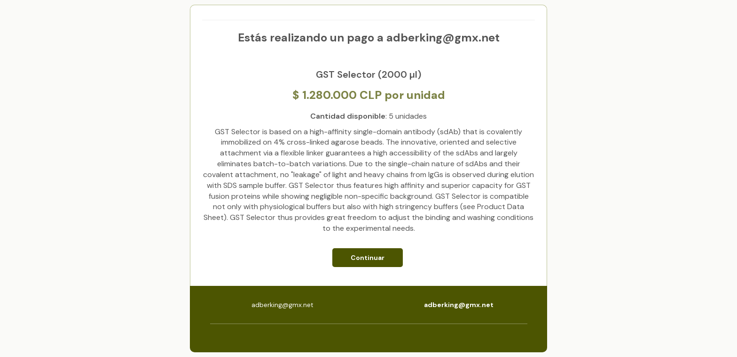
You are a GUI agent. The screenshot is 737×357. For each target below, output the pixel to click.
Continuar (367, 257)
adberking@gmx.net (459, 304)
